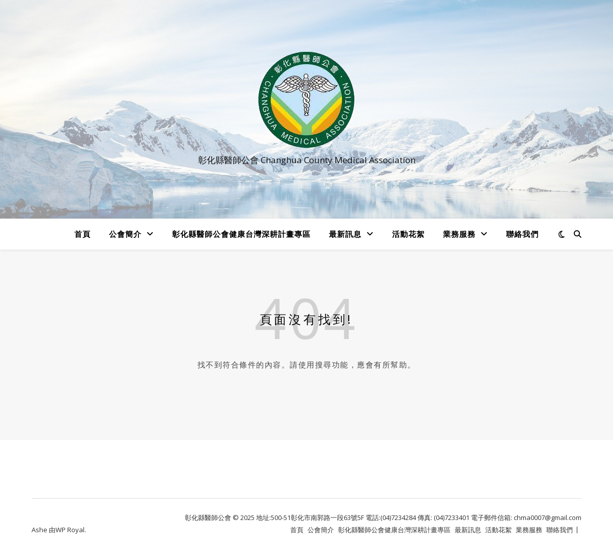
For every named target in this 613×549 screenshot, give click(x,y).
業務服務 (459, 234)
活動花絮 (408, 234)
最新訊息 (345, 234)
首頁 (82, 234)
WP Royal (70, 529)
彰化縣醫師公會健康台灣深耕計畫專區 (241, 234)
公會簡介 (125, 234)
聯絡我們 (522, 234)
